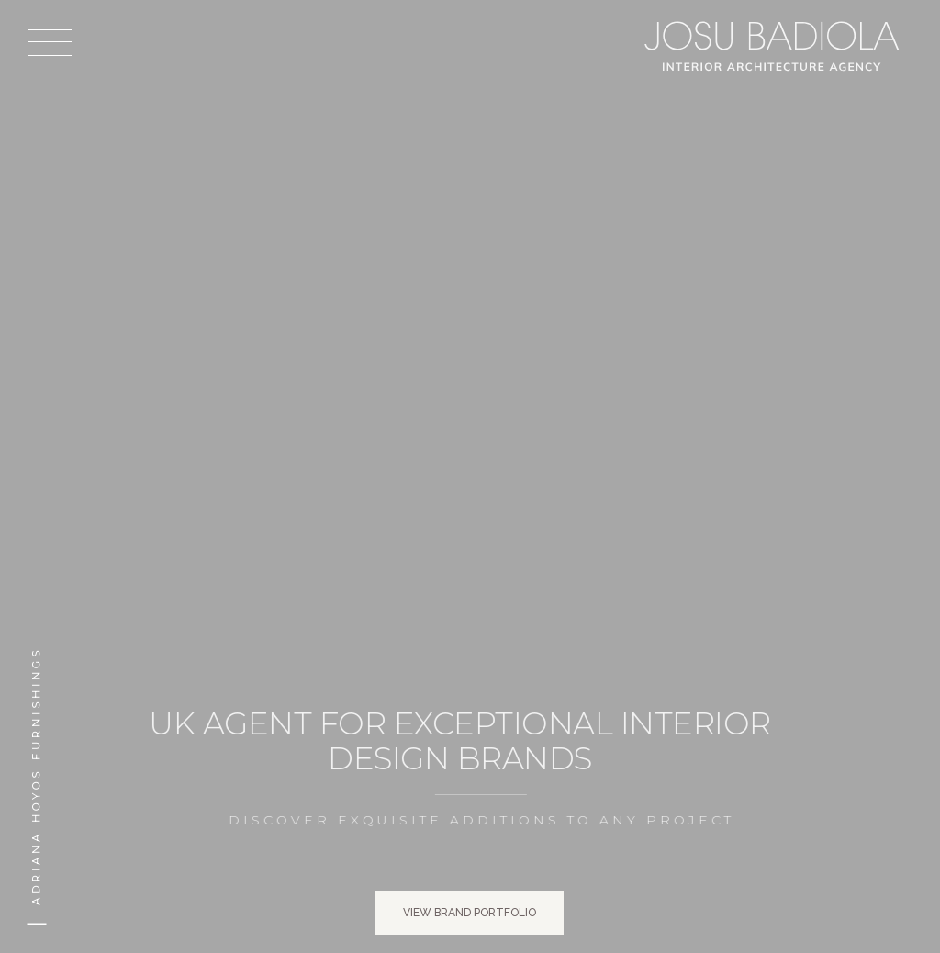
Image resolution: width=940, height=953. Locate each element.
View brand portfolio (469, 912)
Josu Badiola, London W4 (774, 46)
